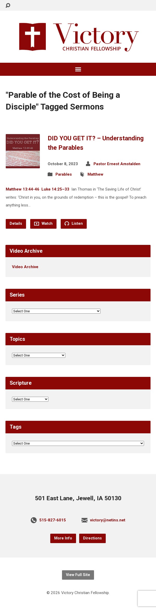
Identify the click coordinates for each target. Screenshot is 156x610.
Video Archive (25, 266)
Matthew (95, 174)
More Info (63, 538)
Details (16, 223)
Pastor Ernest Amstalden (116, 164)
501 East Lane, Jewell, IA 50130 (78, 498)
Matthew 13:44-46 (22, 189)
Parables (63, 174)
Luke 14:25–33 (55, 189)
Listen (74, 223)
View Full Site (78, 575)
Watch (43, 223)
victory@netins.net (107, 520)
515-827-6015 (52, 520)
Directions (92, 538)
